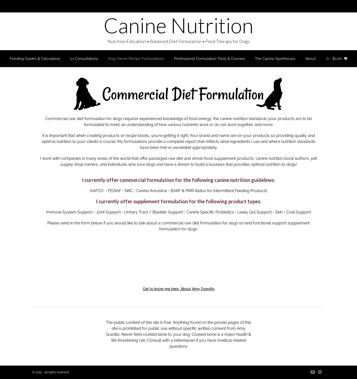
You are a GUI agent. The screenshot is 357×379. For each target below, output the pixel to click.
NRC (129, 190)
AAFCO (96, 190)
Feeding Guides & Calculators (35, 58)
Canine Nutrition (178, 25)
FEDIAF (114, 190)
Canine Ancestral (151, 190)
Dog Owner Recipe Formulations (136, 58)
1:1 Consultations (84, 58)
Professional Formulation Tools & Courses (209, 58)
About (310, 58)
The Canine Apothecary (275, 58)
